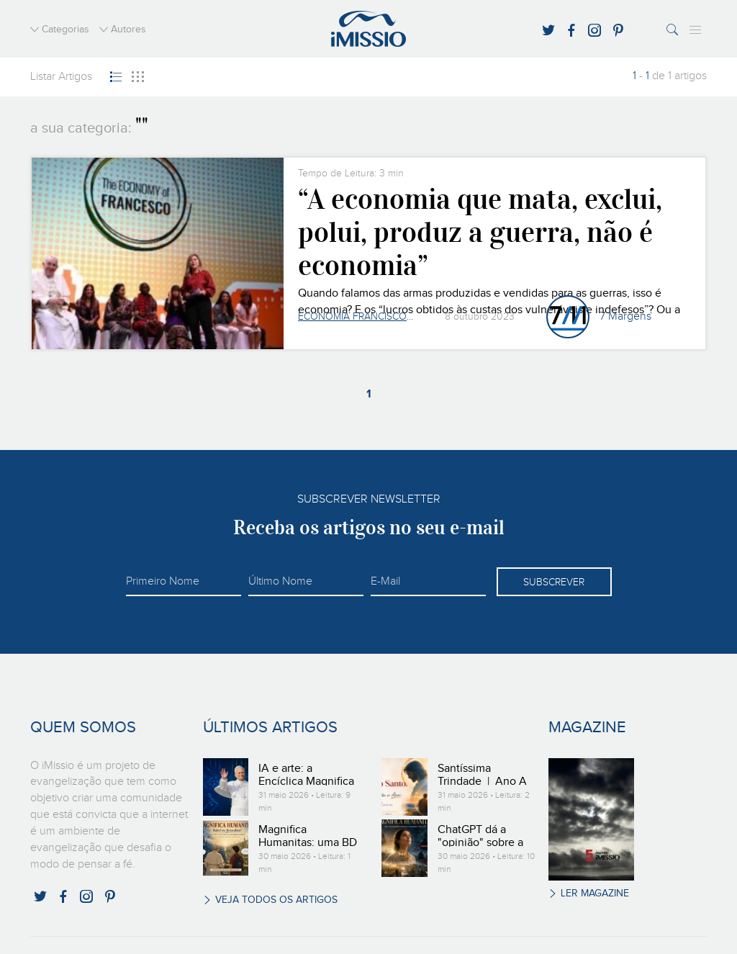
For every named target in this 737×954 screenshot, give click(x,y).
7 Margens (625, 316)
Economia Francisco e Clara (355, 317)
